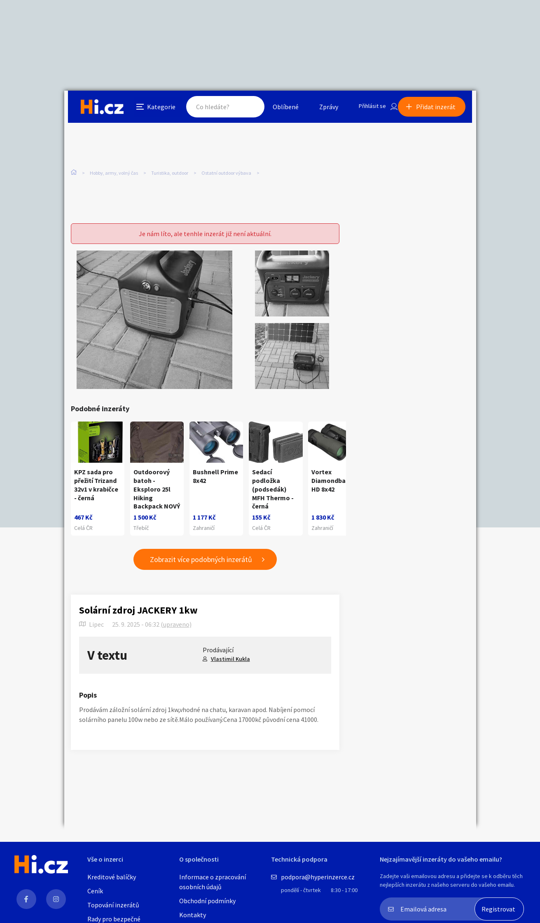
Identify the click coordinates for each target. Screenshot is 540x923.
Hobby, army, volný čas (114, 173)
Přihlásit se (365, 109)
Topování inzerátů (113, 905)
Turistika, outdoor (169, 173)
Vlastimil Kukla (230, 663)
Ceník (95, 891)
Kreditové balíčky (111, 877)
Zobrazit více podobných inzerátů (201, 564)
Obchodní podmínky (207, 901)
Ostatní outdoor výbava (226, 173)
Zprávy (319, 109)
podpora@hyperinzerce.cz (318, 877)
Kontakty (192, 915)
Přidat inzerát (440, 109)
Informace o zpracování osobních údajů (212, 882)
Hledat (240, 108)
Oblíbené (276, 109)
